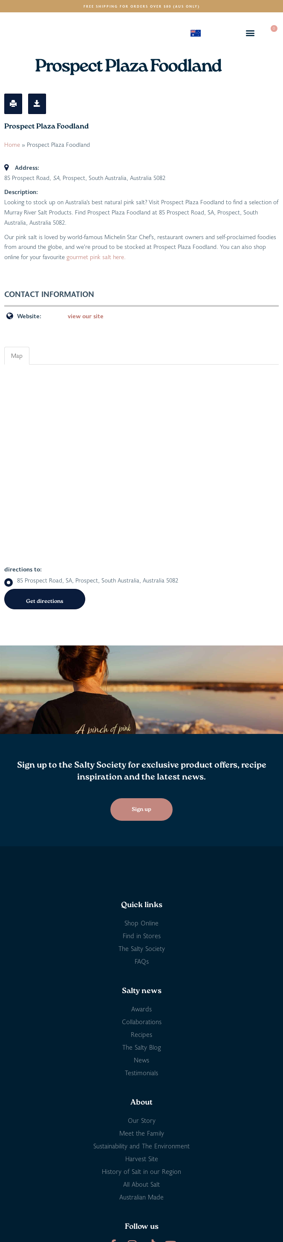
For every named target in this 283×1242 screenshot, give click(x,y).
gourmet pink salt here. (96, 257)
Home (12, 144)
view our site (86, 316)
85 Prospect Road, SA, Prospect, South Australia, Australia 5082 (91, 580)
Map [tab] (17, 355)
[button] (250, 33)
